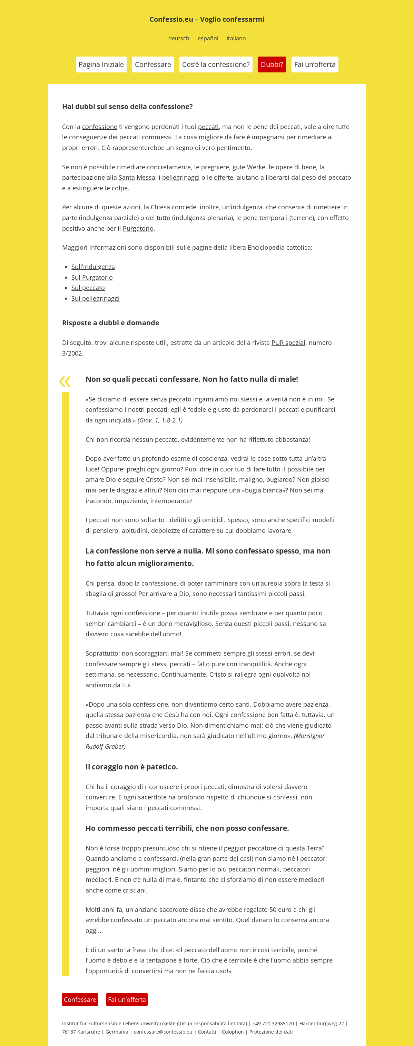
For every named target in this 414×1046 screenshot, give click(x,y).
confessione (99, 126)
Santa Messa (137, 177)
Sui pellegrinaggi (95, 298)
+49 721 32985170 (273, 1023)
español (208, 38)
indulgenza (247, 207)
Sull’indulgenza (93, 266)
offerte (223, 177)
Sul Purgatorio (92, 277)
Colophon (233, 1031)
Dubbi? (272, 64)
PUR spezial (288, 342)
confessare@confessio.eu (163, 1031)
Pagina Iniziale (101, 64)
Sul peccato (88, 287)
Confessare (153, 64)
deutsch (178, 38)
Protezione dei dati (271, 1031)
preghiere (215, 167)
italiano (236, 38)
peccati (208, 126)
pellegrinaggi (181, 177)
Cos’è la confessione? (216, 64)
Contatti (207, 1031)
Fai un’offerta (315, 64)
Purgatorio (138, 228)
